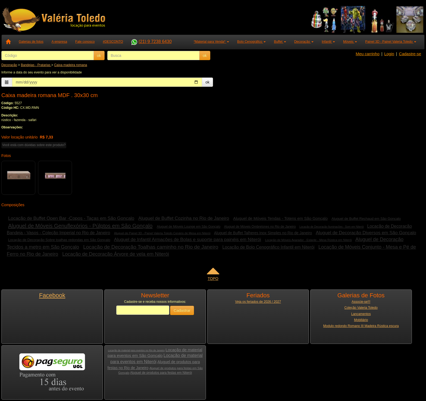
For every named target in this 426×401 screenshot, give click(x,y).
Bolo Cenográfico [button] (251, 42)
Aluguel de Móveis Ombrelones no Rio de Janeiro (260, 227)
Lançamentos (361, 314)
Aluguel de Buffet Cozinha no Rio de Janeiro (183, 218)
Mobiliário (361, 320)
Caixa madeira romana (70, 65)
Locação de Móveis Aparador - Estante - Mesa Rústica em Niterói (308, 240)
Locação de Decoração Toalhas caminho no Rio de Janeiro (150, 247)
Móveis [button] (350, 42)
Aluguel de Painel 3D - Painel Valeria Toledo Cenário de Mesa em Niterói (162, 233)
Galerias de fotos (31, 42)
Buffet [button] (280, 42)
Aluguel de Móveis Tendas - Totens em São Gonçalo (280, 218)
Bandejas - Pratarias (36, 65)
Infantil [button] (328, 42)
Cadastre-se (410, 53)
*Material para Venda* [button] (211, 42)
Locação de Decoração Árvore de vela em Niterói (115, 254)
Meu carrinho (368, 53)
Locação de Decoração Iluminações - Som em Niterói (331, 226)
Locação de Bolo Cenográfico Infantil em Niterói (269, 247)
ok (99, 55)
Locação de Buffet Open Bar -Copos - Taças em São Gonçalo (71, 218)
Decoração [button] (304, 42)
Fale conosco (85, 42)
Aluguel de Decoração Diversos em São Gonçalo (366, 232)
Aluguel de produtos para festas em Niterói (161, 373)
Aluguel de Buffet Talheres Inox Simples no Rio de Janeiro (263, 233)
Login (389, 53)
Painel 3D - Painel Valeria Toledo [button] (390, 42)
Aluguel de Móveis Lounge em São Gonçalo (188, 227)
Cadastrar (182, 310)
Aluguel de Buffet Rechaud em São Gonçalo (366, 219)
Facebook (52, 295)
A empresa (59, 42)
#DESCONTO (113, 42)
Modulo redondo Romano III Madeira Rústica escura (361, 326)
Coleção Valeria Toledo (361, 308)
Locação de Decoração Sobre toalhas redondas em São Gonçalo (59, 240)
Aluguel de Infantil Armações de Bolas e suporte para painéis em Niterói (187, 239)
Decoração (9, 65)
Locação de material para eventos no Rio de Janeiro (136, 350)
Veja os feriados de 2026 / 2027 (258, 302)
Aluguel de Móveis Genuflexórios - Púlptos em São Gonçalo (80, 226)
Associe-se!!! (361, 302)
